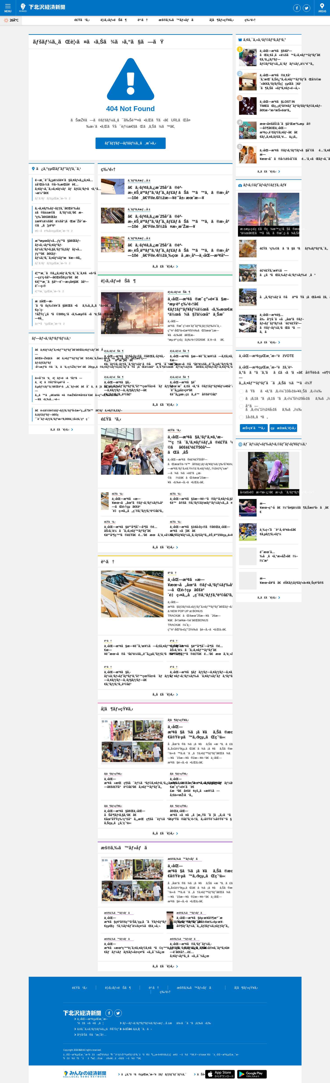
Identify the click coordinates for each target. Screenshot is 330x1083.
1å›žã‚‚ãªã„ (257, 417)
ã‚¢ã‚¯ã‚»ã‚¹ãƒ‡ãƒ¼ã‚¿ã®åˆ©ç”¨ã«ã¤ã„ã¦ (108, 1029)
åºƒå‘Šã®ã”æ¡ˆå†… (91, 1034)
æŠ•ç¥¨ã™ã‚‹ (253, 428)
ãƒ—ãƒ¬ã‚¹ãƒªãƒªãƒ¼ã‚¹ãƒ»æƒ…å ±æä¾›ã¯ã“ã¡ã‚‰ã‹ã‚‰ (167, 1023)
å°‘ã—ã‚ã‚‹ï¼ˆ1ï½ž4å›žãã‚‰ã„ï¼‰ (274, 407)
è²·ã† (143, 20)
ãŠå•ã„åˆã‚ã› (137, 1029)
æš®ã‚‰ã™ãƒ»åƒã (179, 20)
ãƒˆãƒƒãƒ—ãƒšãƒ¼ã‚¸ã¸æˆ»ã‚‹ (130, 143)
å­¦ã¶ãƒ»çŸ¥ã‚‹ (221, 20)
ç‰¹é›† (250, 20)
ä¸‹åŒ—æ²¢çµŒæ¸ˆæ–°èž (42, 7)
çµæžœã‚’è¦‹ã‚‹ (283, 428)
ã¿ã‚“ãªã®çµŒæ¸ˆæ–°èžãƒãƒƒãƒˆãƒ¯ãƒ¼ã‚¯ (84, 1074)
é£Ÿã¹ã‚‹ (82, 20)
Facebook (297, 8)
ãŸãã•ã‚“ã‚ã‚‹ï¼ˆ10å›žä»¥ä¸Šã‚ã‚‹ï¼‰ (284, 391)
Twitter (306, 8)
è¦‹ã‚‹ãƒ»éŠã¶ (114, 20)
